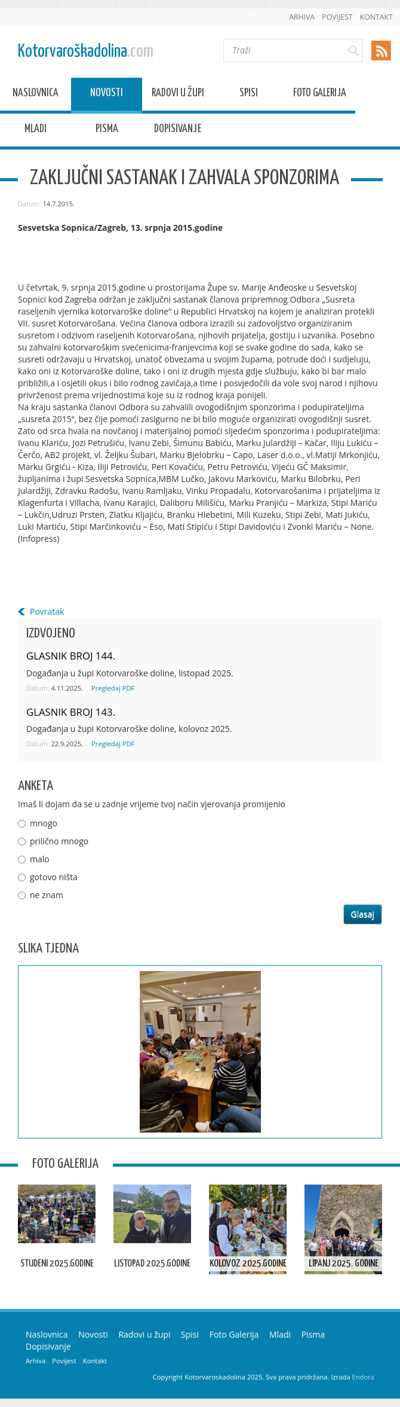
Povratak (47, 611)
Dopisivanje (177, 131)
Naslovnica (36, 95)
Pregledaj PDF (112, 687)
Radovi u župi (178, 95)
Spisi (248, 95)
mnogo (43, 823)
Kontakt (376, 17)
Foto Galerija (319, 95)
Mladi (35, 131)
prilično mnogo (59, 841)
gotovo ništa (54, 877)
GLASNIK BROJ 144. (70, 656)
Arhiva (302, 17)
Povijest (337, 17)
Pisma (107, 131)
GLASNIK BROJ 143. (70, 712)
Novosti (106, 95)
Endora (363, 1376)
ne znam (46, 895)
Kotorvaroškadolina (85, 51)
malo (40, 859)
